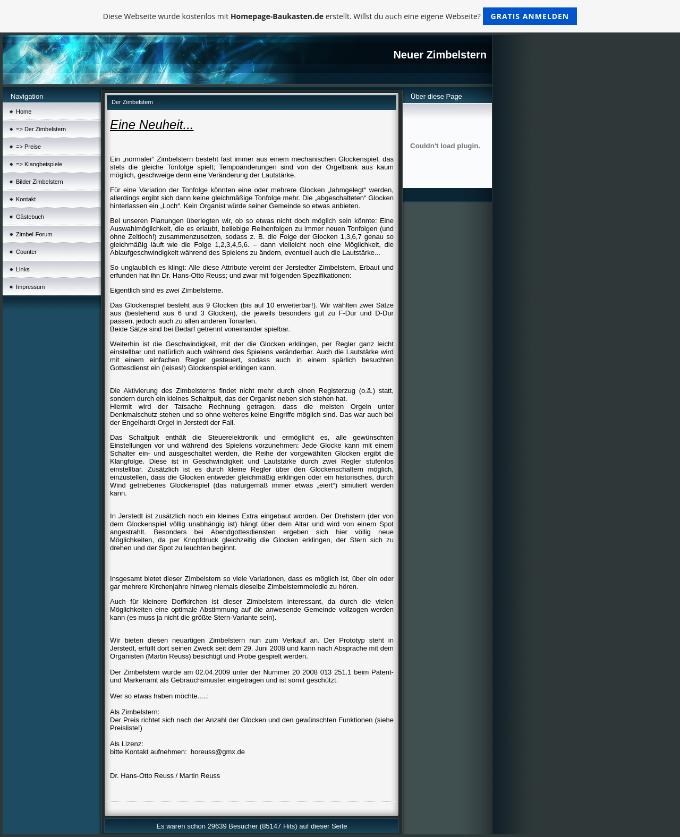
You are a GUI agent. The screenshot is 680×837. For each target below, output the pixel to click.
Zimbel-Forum (34, 234)
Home (23, 111)
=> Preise (28, 146)
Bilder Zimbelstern (39, 181)
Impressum (30, 287)
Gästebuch (30, 216)
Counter (26, 252)
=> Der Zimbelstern (41, 129)
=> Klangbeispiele (39, 164)
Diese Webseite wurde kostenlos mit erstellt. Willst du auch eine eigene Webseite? (340, 16)
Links (23, 269)
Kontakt (26, 199)
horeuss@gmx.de (218, 752)
